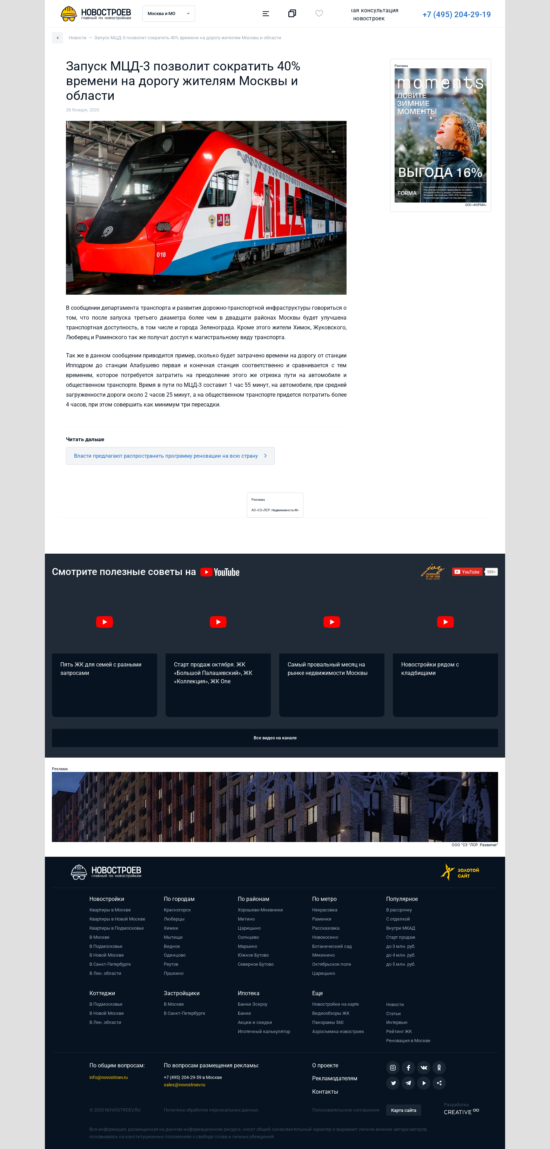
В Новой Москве (106, 955)
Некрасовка (324, 909)
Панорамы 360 (327, 1022)
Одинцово (175, 955)
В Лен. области (105, 973)
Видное (172, 946)
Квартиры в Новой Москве (117, 919)
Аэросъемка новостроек (338, 1031)
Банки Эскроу (252, 1004)
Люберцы (174, 919)
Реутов (171, 964)
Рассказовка (326, 928)
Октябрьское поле (331, 964)
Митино (246, 919)
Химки (171, 928)
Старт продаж (400, 937)
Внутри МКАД (400, 928)
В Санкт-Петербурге (110, 964)
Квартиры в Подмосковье (116, 928)
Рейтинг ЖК (399, 1031)
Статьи (393, 1013)
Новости (395, 1004)
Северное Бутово (256, 964)
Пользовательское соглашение (346, 1110)
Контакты (325, 1091)
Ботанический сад (332, 946)
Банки (244, 1013)
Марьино (247, 946)
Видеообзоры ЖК (330, 1013)
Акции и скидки (255, 1022)
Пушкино (173, 973)
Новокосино (325, 937)
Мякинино (323, 955)
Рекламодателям (334, 1078)
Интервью (397, 1022)
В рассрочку (399, 909)
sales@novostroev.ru (184, 1084)
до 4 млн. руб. (400, 955)
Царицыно (249, 928)
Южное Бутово (253, 955)
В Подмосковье (105, 946)
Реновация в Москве (408, 1040)
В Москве (99, 937)
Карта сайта (403, 1110)
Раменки (321, 919)
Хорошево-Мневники (260, 909)
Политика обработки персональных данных (211, 1110)
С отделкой (398, 919)
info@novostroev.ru (108, 1077)
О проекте (325, 1065)
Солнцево (248, 937)
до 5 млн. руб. (400, 964)
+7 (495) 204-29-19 (359, 14)
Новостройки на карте (335, 1004)
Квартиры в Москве (110, 909)
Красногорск (177, 909)
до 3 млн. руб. (400, 946)
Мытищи (173, 937)
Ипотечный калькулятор (264, 1031)
